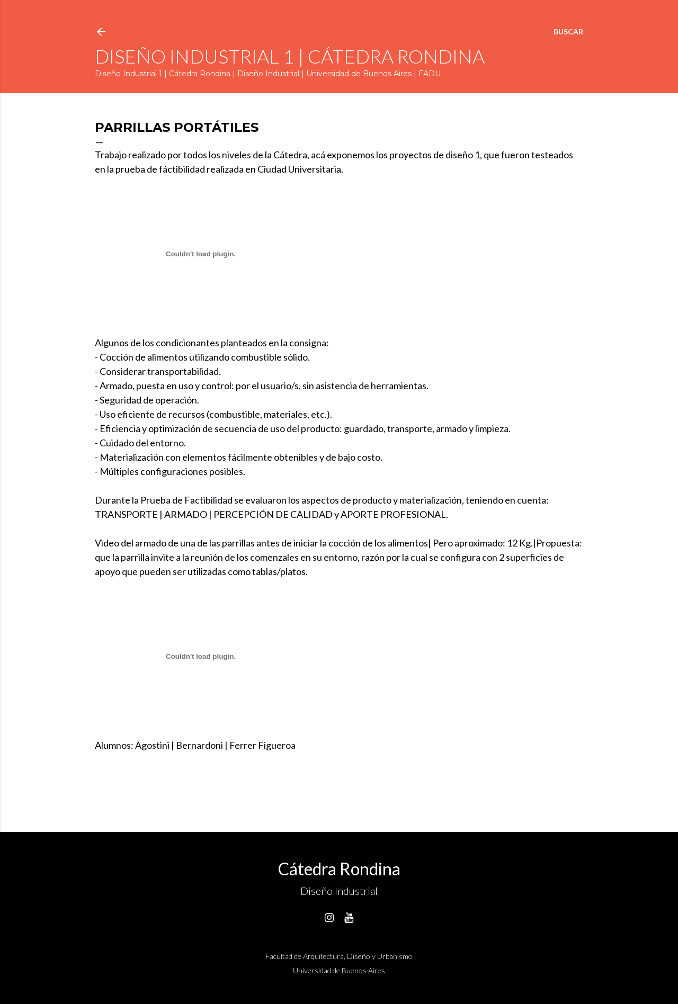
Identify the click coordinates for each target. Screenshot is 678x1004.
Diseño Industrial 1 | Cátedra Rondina (290, 56)
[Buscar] (568, 31)
